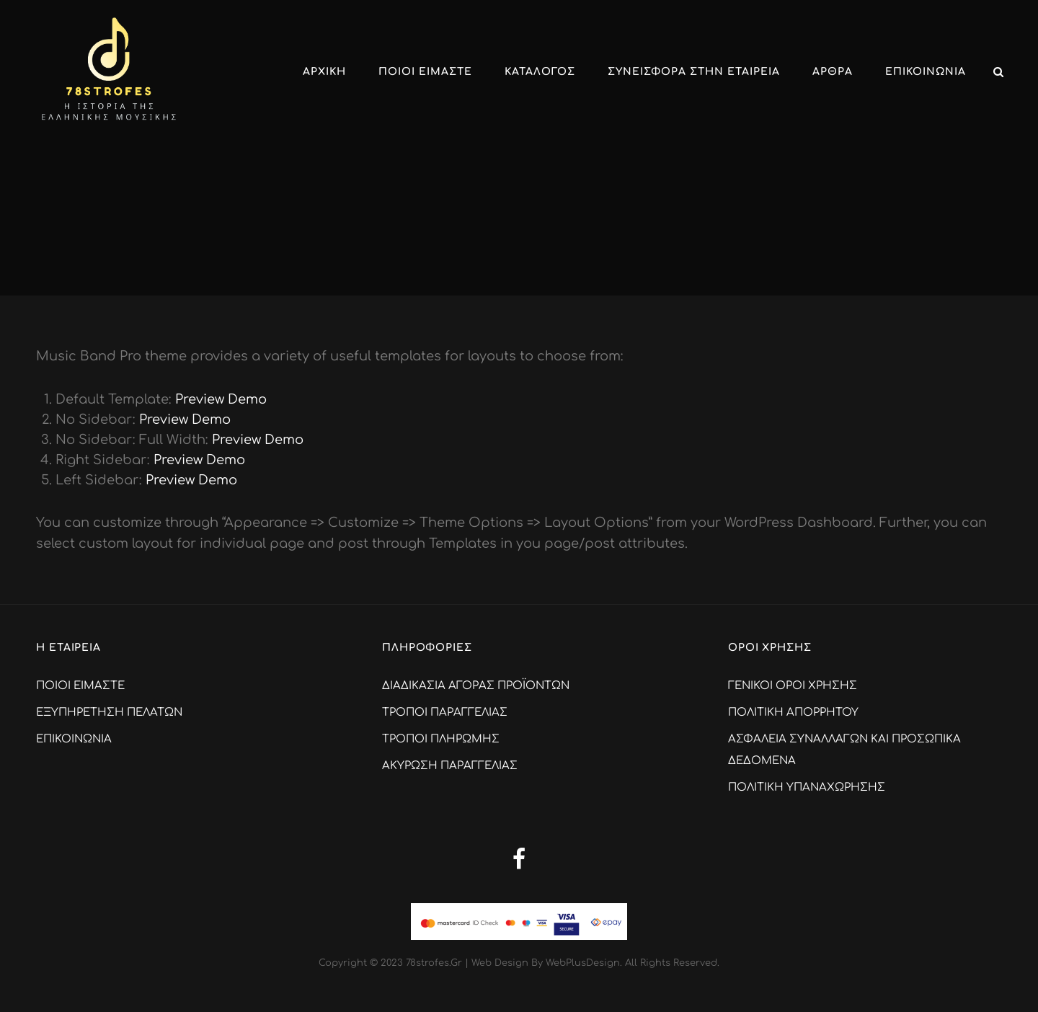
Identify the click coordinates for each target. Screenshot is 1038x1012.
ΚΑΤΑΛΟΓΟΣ (540, 71)
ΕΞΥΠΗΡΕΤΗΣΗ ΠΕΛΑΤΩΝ (109, 712)
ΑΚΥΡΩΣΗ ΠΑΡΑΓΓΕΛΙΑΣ (450, 766)
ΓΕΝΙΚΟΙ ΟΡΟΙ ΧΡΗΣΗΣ (792, 686)
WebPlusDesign (583, 963)
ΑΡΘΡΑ (832, 71)
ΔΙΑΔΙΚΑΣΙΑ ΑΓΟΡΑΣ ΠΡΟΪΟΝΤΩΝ (475, 686)
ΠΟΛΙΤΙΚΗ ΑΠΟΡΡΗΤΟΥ (793, 712)
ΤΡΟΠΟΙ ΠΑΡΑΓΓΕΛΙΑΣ (444, 712)
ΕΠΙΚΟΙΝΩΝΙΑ (925, 71)
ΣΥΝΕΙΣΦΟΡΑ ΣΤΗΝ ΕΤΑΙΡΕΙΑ (694, 71)
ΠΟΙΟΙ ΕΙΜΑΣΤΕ (425, 71)
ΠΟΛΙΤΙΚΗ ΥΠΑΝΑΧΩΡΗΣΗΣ (806, 787)
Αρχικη (324, 71)
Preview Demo (221, 399)
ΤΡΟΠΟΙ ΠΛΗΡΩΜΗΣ (441, 739)
